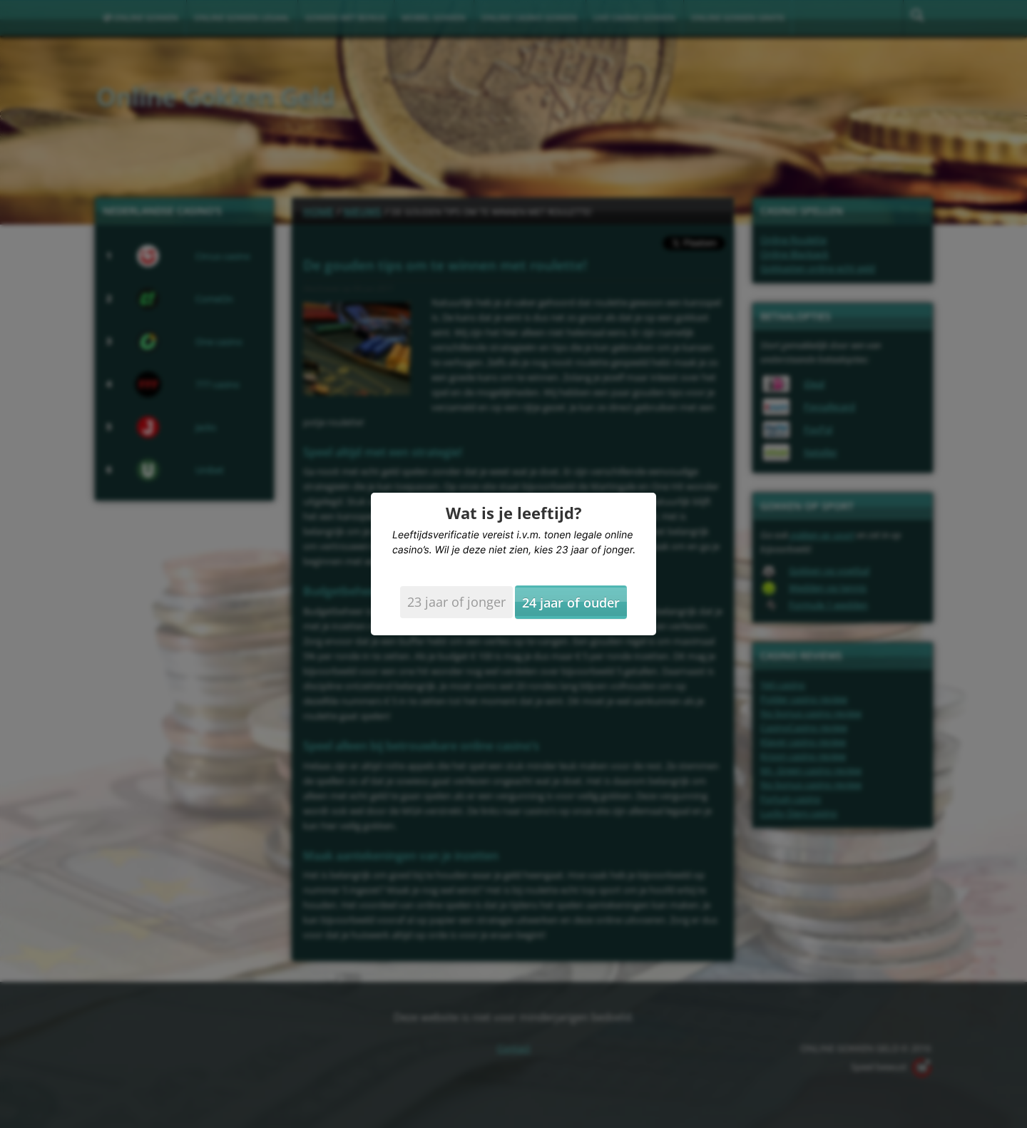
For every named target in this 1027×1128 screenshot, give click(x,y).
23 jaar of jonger (456, 601)
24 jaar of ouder (571, 602)
